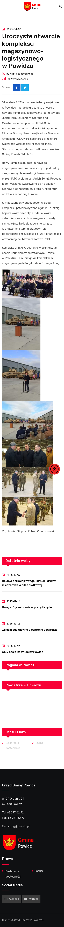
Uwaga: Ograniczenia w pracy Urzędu (27, 607)
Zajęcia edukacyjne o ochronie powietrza (30, 629)
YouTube (31, 898)
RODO (39, 743)
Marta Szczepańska (21, 73)
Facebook (11, 898)
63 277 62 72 (15, 812)
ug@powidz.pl (21, 826)
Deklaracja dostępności (13, 745)
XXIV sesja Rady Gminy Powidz (22, 652)
